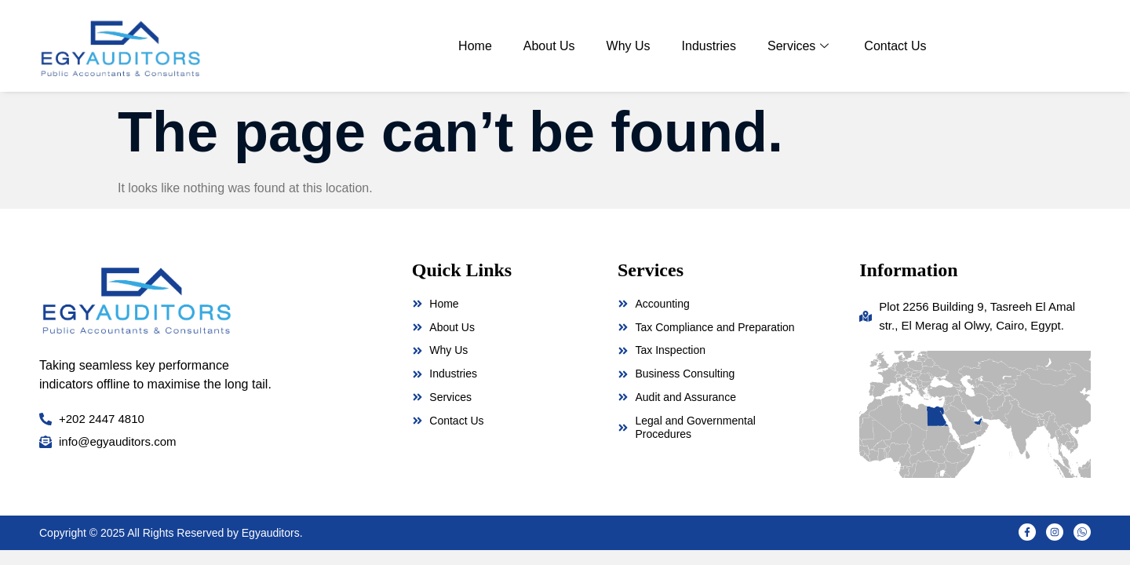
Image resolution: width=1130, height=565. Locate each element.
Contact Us (895, 46)
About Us (549, 46)
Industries (709, 46)
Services (800, 46)
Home (475, 46)
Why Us (629, 46)
